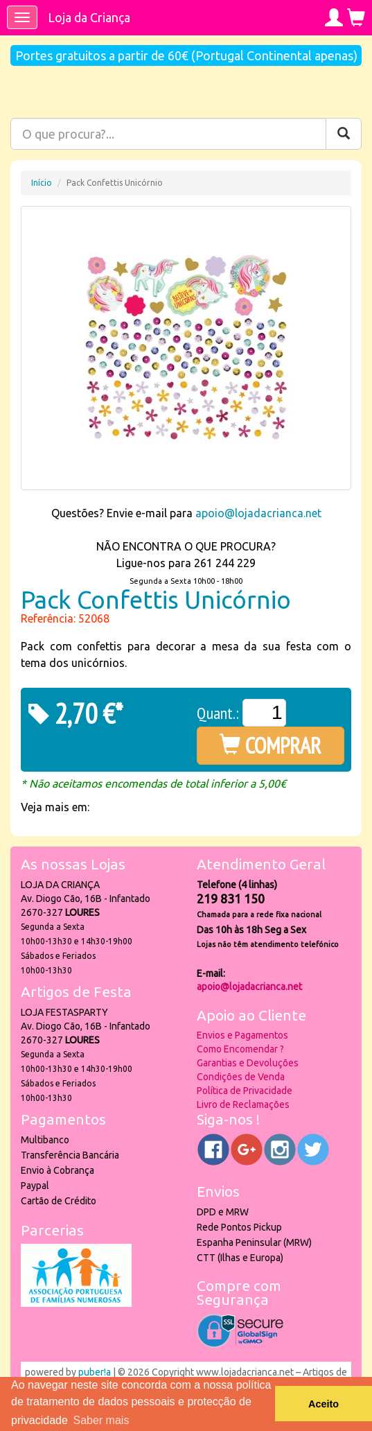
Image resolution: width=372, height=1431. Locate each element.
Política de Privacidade (244, 1090)
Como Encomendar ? (240, 1049)
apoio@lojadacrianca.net (258, 513)
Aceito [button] (323, 1404)
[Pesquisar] (344, 134)
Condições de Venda (241, 1076)
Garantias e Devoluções (248, 1062)
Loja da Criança (89, 17)
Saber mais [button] (101, 1420)
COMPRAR (270, 745)
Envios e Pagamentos (242, 1035)
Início (41, 182)
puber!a (94, 1372)
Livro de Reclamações (243, 1104)
